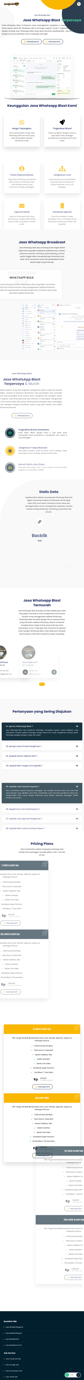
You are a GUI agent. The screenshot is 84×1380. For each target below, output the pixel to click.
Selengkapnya (31, 41)
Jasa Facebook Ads (13, 1359)
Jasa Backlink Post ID (13, 1345)
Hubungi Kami (53, 41)
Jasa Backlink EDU (12, 1339)
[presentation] (40, 684)
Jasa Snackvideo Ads (13, 1371)
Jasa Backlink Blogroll (13, 1333)
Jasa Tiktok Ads (11, 1377)
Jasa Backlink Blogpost (14, 1327)
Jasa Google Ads (12, 1365)
